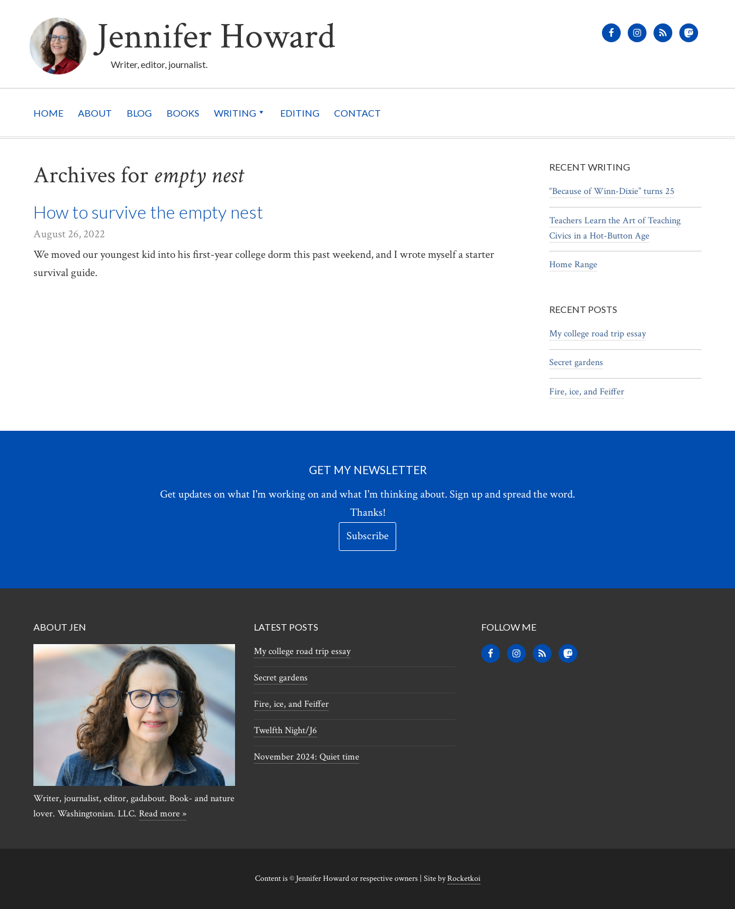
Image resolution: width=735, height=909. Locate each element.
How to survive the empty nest (148, 211)
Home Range (573, 264)
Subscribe (367, 536)
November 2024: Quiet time (306, 757)
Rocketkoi (464, 878)
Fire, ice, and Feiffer (586, 392)
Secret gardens (576, 362)
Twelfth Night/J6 (285, 730)
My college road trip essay (597, 334)
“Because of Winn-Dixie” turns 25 (612, 191)
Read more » (162, 814)
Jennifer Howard (216, 36)
